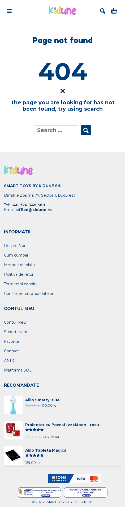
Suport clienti (16, 331)
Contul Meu (15, 322)
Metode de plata (19, 264)
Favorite (11, 341)
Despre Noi (14, 245)
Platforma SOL (18, 370)
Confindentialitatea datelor (28, 293)
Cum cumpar (16, 255)
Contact (11, 351)
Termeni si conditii (20, 284)
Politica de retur (18, 274)
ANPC (9, 360)
